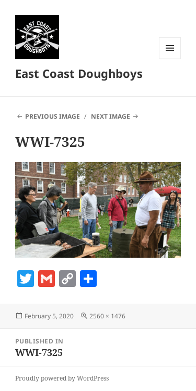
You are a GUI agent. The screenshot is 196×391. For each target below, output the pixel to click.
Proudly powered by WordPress (62, 378)
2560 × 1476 (107, 316)
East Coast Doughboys (79, 73)
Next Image (110, 116)
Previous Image (52, 116)
